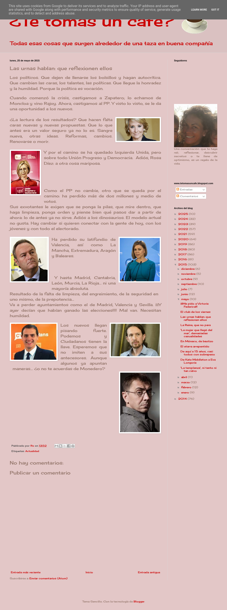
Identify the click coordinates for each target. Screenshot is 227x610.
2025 (183, 214)
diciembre (188, 268)
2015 (183, 264)
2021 (183, 234)
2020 (183, 239)
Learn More (199, 9)
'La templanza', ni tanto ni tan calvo (198, 369)
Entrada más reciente (25, 572)
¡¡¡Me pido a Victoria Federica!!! (194, 305)
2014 (183, 398)
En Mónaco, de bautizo (197, 341)
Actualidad (32, 451)
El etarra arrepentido (195, 346)
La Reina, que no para (196, 325)
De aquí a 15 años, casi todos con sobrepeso (198, 353)
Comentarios (187, 196)
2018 (183, 249)
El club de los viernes (196, 311)
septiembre (189, 284)
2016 (183, 259)
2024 (183, 218)
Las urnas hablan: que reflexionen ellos (196, 318)
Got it (215, 9)
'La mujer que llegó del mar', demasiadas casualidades (196, 333)
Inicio (89, 572)
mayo (185, 299)
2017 (182, 254)
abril (184, 377)
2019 (183, 244)
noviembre (188, 273)
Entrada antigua (149, 572)
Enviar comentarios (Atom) (48, 578)
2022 (183, 229)
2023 (183, 224)
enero (185, 392)
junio (185, 294)
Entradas (184, 189)
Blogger (139, 601)
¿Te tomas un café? (92, 20)
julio (184, 289)
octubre (187, 279)
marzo (186, 382)
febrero (186, 387)
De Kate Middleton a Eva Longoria (198, 361)
